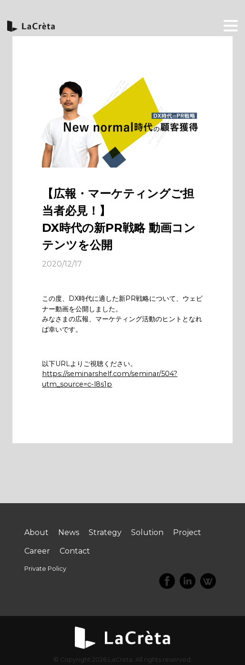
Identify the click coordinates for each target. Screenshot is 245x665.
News (68, 532)
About (36, 532)
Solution (147, 532)
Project (187, 532)
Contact (75, 551)
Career (37, 551)
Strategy (105, 532)
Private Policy (45, 568)
